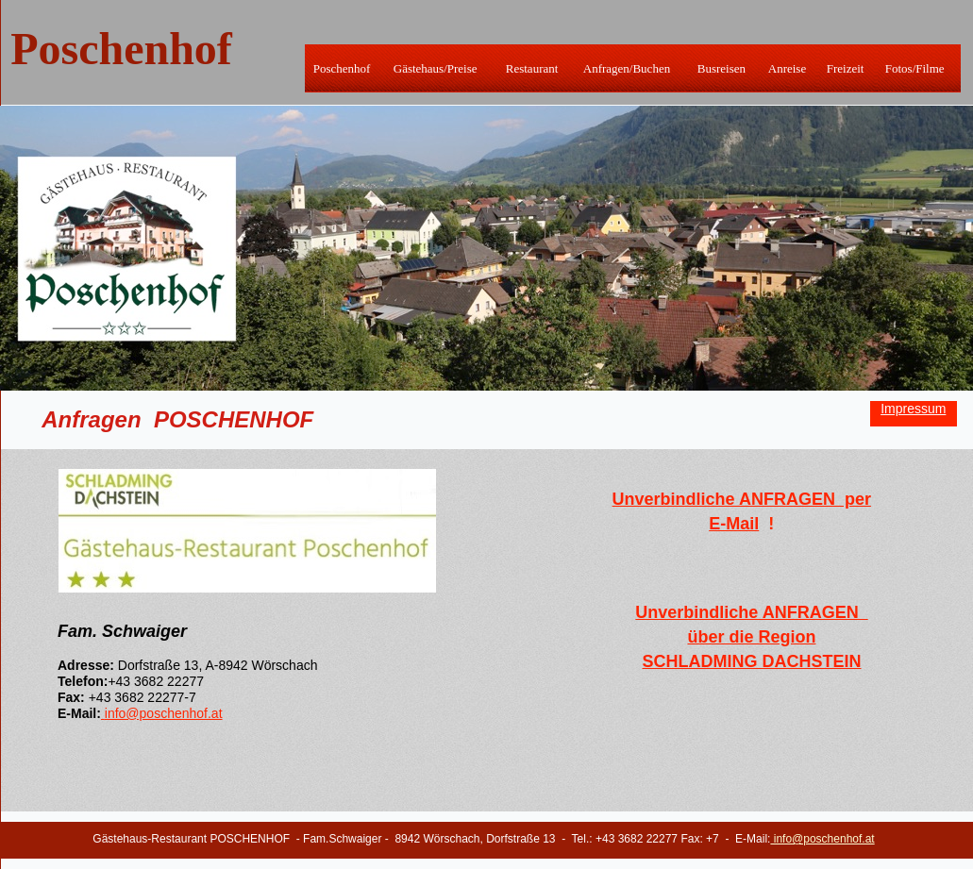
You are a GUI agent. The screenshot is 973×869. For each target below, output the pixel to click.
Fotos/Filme (915, 68)
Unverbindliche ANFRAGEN (751, 612)
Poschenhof (342, 68)
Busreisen (721, 68)
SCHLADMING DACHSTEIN (752, 661)
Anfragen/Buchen (626, 68)
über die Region (751, 636)
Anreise (787, 68)
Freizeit (845, 68)
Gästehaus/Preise (436, 68)
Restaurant (532, 68)
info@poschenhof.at (164, 713)
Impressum (913, 408)
